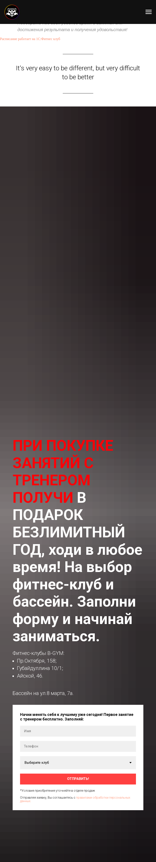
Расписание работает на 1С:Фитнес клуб (30, 39)
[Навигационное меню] (149, 12)
